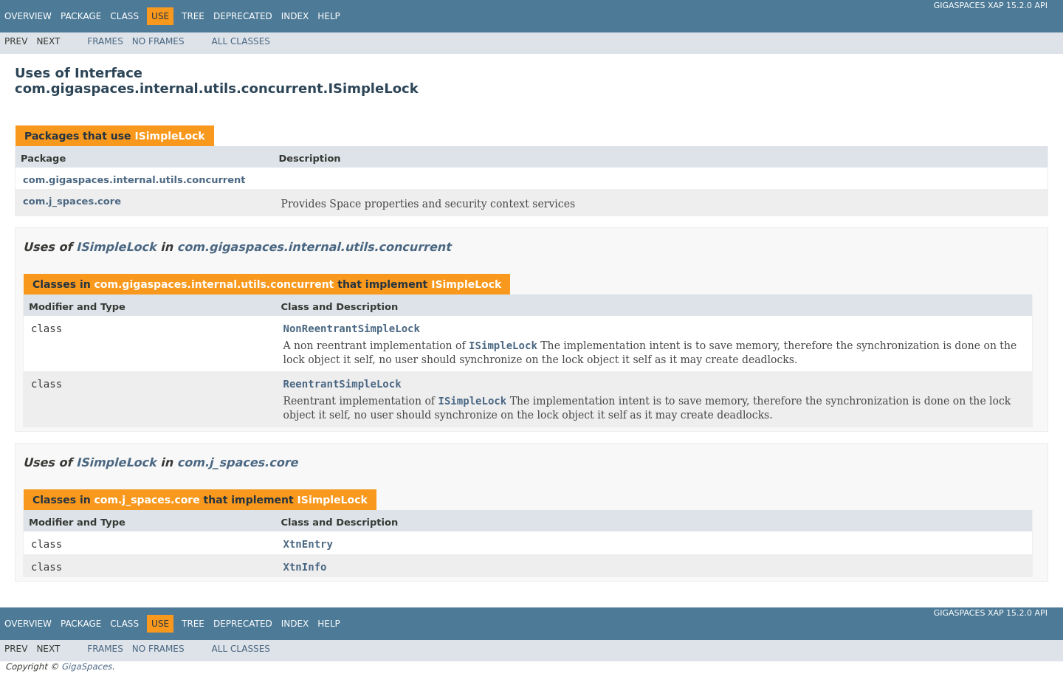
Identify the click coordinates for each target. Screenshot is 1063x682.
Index (295, 16)
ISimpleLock (169, 136)
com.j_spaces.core (72, 201)
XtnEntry (308, 544)
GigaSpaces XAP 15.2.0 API (990, 5)
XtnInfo (305, 567)
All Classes (241, 41)
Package (81, 16)
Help (328, 16)
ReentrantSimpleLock (342, 384)
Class (124, 16)
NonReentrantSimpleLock (351, 328)
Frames (105, 41)
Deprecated (242, 16)
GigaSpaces (86, 666)
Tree (193, 16)
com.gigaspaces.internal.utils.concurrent (134, 179)
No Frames (158, 41)
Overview (28, 16)
